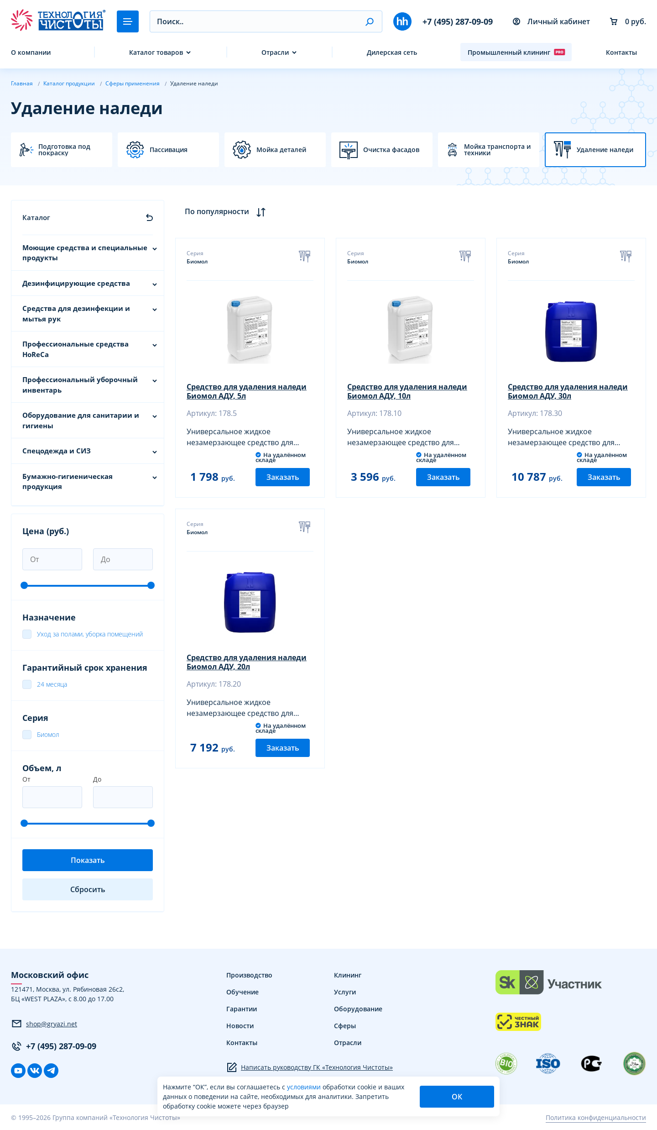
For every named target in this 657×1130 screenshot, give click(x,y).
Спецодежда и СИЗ (56, 450)
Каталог (36, 217)
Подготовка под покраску (64, 149)
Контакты (621, 52)
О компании (31, 52)
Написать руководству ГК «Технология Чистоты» (309, 1067)
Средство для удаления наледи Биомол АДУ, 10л (407, 391)
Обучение (242, 992)
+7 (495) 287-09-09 (457, 21)
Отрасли (275, 52)
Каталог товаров (156, 52)
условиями (305, 1087)
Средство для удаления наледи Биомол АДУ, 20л (247, 662)
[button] (369, 21)
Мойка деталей (281, 150)
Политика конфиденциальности (596, 1117)
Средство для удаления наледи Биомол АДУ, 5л (247, 391)
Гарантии (241, 1008)
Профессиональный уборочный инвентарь (80, 384)
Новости (240, 1025)
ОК (457, 1097)
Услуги (345, 992)
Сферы (345, 1025)
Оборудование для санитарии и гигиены (80, 420)
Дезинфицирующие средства (76, 283)
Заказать (282, 477)
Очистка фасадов (391, 150)
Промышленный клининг (516, 52)
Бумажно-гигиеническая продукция (67, 481)
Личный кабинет (551, 21)
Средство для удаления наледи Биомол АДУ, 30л (568, 391)
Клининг (347, 975)
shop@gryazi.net (44, 1023)
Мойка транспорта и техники (497, 149)
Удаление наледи (605, 150)
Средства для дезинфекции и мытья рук (76, 313)
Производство (249, 975)
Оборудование (358, 1008)
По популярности (225, 211)
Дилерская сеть (392, 52)
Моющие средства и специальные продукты (84, 253)
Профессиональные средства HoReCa (75, 349)
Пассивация (169, 150)
